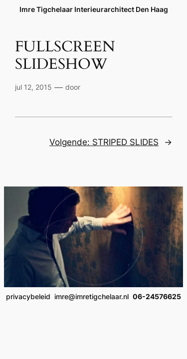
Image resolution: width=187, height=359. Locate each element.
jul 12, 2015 (33, 87)
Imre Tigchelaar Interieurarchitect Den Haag (93, 9)
